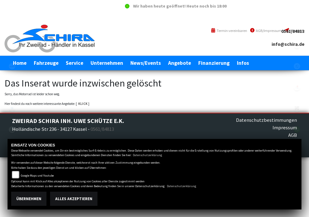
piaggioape (12, 130)
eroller (12, 45)
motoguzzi (12, 87)
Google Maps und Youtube (37, 176)
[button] (46, 63)
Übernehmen (28, 198)
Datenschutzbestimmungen (266, 120)
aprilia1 (12, 66)
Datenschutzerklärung (147, 155)
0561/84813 (292, 31)
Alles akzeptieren (73, 198)
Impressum (284, 127)
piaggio (12, 108)
